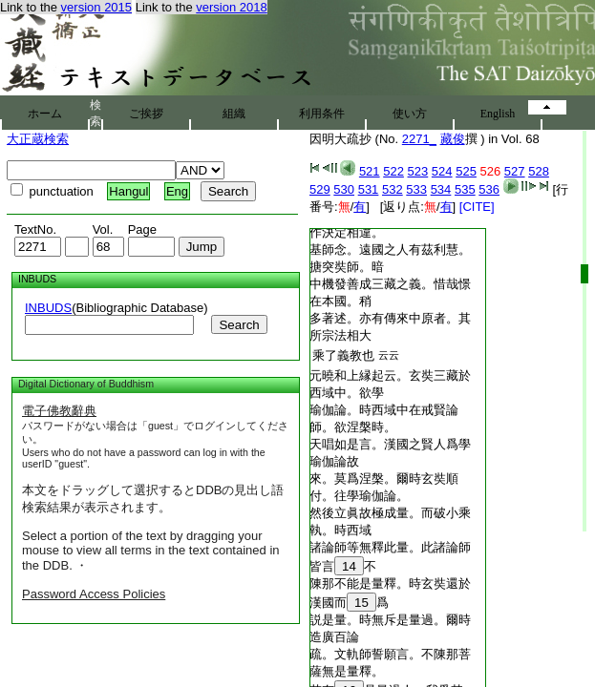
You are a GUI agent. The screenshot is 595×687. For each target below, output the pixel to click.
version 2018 (231, 7)
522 (393, 171)
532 (392, 189)
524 (442, 171)
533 (416, 189)
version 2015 (96, 7)
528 (538, 171)
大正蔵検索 (38, 139)
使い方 (410, 113)
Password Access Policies (93, 594)
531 (368, 189)
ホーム (45, 113)
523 (418, 171)
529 (319, 189)
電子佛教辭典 (59, 411)
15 (361, 602)
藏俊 (452, 139)
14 (349, 566)
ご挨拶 (146, 113)
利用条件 (322, 113)
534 (441, 189)
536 (488, 189)
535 (465, 189)
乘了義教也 (343, 355)
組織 (234, 113)
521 (369, 171)
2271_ (419, 139)
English (498, 113)
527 (514, 171)
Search (239, 325)
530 (343, 189)
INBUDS (48, 308)
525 (466, 171)
